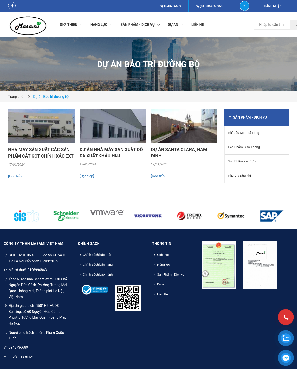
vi (244, 6)
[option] (41, 147)
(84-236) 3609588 (210, 6)
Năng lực (163, 264)
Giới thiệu (163, 255)
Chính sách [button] (89, 244)
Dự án (161, 284)
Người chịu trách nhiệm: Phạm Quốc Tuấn (36, 335)
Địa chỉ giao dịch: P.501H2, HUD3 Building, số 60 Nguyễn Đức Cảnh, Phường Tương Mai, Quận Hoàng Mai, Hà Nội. (37, 314)
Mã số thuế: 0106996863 (28, 270)
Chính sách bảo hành (98, 274)
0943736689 (170, 6)
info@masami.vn (21, 356)
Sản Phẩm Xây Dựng (242, 161)
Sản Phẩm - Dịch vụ (170, 274)
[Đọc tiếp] (15, 176)
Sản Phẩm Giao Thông (244, 147)
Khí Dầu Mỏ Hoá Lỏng (243, 133)
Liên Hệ (162, 294)
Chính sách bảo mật (97, 255)
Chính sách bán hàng (98, 264)
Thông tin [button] (161, 244)
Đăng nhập (272, 6)
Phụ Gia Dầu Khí (239, 175)
